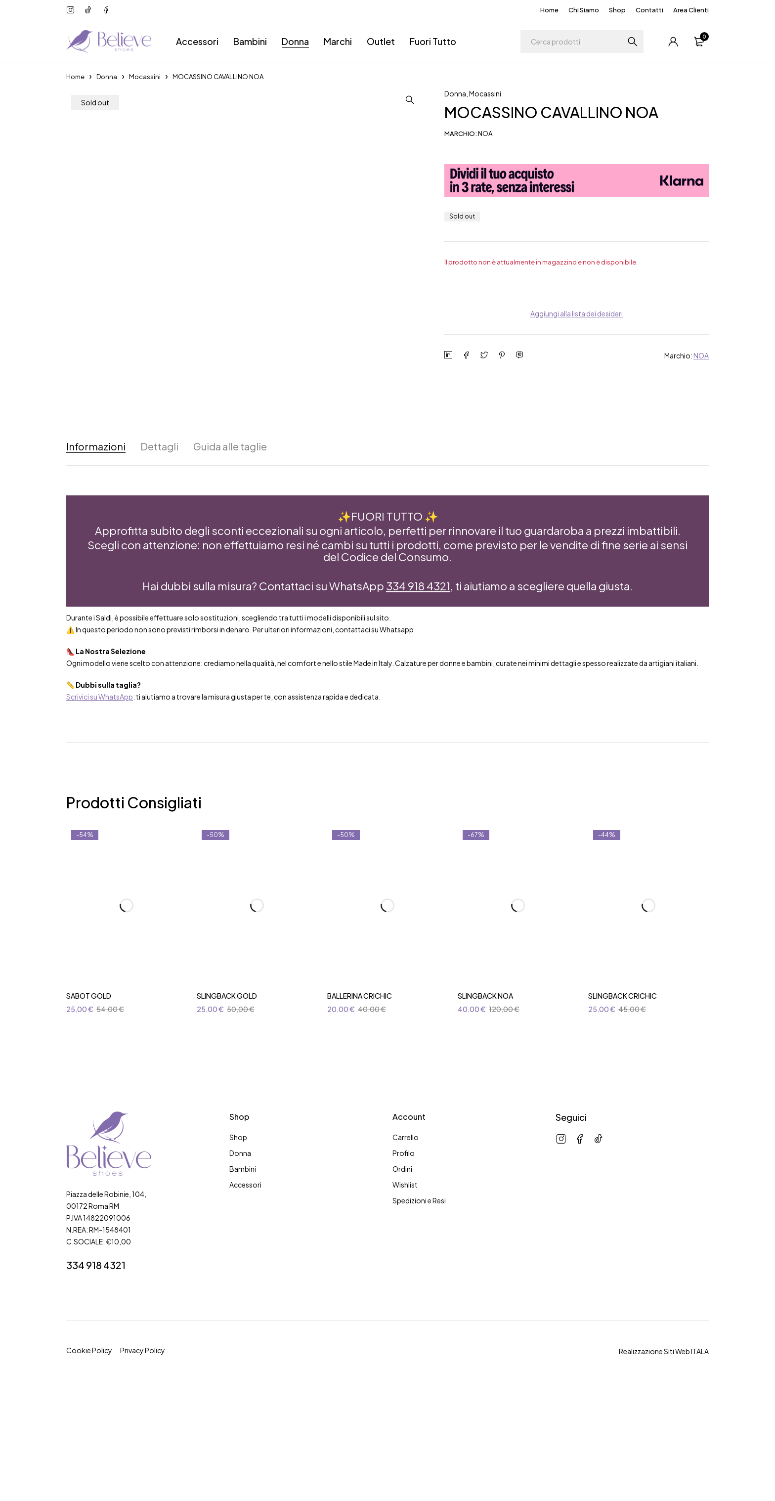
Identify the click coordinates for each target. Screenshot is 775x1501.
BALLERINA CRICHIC (359, 1104)
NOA (701, 355)
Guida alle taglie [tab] (231, 556)
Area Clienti (691, 10)
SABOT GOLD (88, 1104)
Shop (617, 10)
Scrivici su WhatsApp (99, 805)
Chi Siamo (583, 10)
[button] (410, 100)
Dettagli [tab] (160, 556)
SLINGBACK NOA (485, 1104)
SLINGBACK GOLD (227, 1104)
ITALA (700, 1460)
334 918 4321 (418, 695)
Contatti (649, 10)
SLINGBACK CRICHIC (622, 1104)
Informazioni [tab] (96, 556)
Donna (106, 77)
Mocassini (145, 77)
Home (549, 10)
